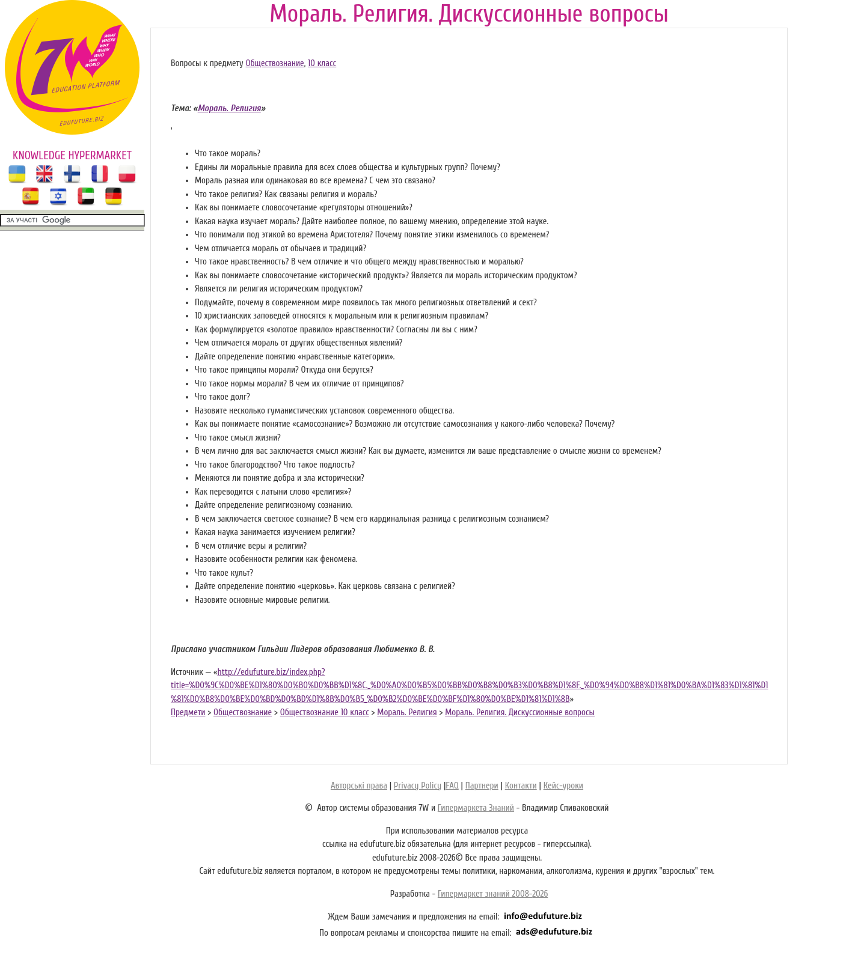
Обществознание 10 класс (324, 712)
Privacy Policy (417, 786)
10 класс (322, 63)
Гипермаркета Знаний (476, 808)
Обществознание (275, 63)
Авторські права (359, 786)
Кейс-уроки (563, 786)
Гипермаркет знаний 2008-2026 (493, 894)
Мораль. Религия (407, 712)
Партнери (481, 786)
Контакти (521, 786)
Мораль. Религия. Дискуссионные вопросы (520, 712)
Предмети (188, 712)
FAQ (452, 786)
